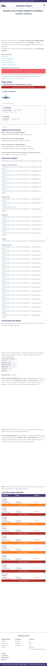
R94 (12, 241)
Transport (31, 639)
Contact (21, 664)
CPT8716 (13, 207)
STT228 (13, 263)
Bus (30, 641)
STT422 (13, 291)
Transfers (31, 647)
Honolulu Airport (24, 6)
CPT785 (13, 199)
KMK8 (12, 233)
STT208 (13, 251)
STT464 (13, 311)
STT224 (13, 259)
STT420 (13, 287)
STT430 (13, 299)
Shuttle (31, 643)
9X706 (12, 187)
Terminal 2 (18, 643)
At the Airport (5, 657)
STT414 (13, 279)
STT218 (13, 255)
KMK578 (13, 229)
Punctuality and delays (7, 62)
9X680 (12, 179)
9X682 (12, 183)
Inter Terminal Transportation (37, 649)
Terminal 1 (18, 641)
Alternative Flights (6, 60)
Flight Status (4, 56)
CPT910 (13, 209)
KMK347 (13, 221)
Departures (4, 643)
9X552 (12, 167)
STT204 (13, 247)
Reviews (3, 659)
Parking (3, 653)
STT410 (13, 271)
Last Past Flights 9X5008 (8, 64)
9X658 (12, 175)
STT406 (13, 267)
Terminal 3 (18, 645)
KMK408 (13, 225)
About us (25, 664)
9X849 (12, 191)
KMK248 (13, 217)
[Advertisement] (23, 28)
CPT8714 (13, 203)
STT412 (13, 275)
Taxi (30, 645)
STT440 (13, 303)
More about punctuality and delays (16, 78)
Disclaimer (16, 664)
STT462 (13, 307)
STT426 (13, 295)
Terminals (18, 639)
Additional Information (7, 58)
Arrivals (3, 641)
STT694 (13, 315)
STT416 (13, 283)
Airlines (3, 647)
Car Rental (4, 655)
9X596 (12, 171)
